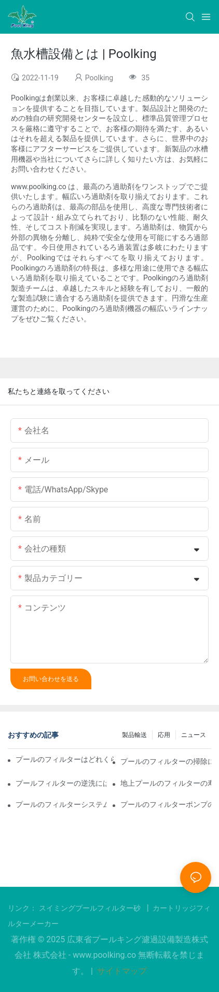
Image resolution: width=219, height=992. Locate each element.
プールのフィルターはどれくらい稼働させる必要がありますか (65, 759)
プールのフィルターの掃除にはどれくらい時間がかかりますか (165, 761)
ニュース (193, 735)
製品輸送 (134, 735)
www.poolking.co (105, 955)
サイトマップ (121, 971)
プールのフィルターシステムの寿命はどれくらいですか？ (61, 804)
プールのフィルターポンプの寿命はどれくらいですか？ (165, 804)
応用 (164, 735)
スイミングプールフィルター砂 (91, 908)
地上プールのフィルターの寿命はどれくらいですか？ (165, 783)
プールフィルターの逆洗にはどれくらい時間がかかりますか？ (61, 783)
